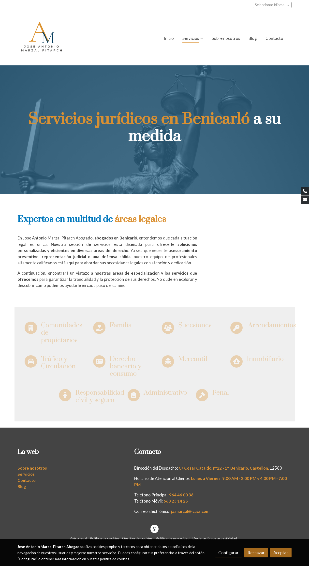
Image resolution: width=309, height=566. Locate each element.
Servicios (26, 474)
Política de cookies (104, 538)
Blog (21, 486)
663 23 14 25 (175, 501)
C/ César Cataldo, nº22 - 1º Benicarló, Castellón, (224, 468)
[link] (41, 38)
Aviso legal (78, 538)
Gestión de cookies (137, 538)
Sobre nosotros (32, 468)
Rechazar (256, 552)
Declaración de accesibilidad (214, 538)
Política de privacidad (173, 538)
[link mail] (305, 199)
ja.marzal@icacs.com (190, 511)
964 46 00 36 (181, 494)
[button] (192, 38)
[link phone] (305, 191)
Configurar (228, 552)
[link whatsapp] (155, 528)
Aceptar (280, 552)
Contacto (26, 480)
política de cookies (114, 559)
